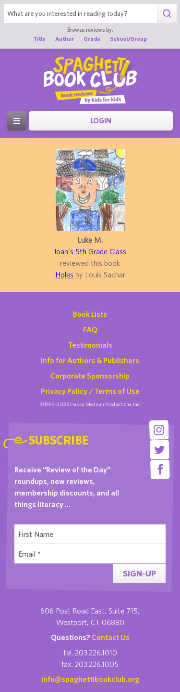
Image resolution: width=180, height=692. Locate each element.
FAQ (90, 329)
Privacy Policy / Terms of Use (90, 391)
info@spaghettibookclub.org (90, 679)
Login (100, 121)
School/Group (128, 39)
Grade (92, 39)
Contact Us (111, 637)
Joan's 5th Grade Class (90, 251)
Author (64, 39)
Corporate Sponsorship (90, 375)
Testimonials (90, 344)
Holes (65, 274)
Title (40, 39)
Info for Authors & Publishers (90, 360)
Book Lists (90, 314)
